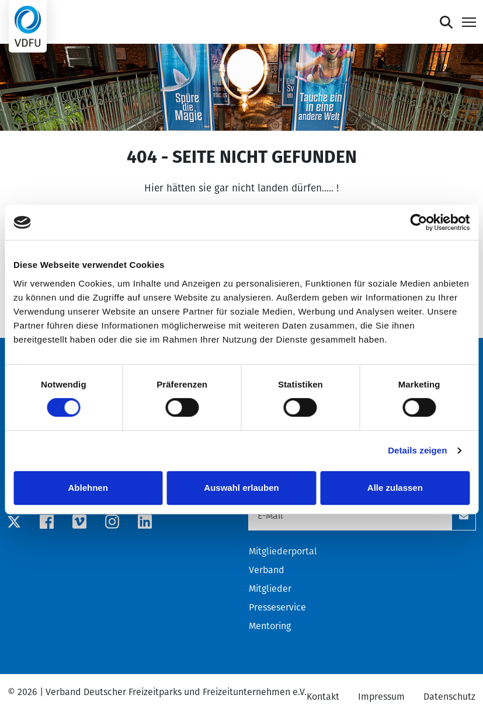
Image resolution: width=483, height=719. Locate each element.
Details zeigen (417, 450)
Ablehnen (88, 488)
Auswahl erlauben (241, 488)
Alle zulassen (395, 488)
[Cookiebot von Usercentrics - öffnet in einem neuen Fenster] (418, 222)
